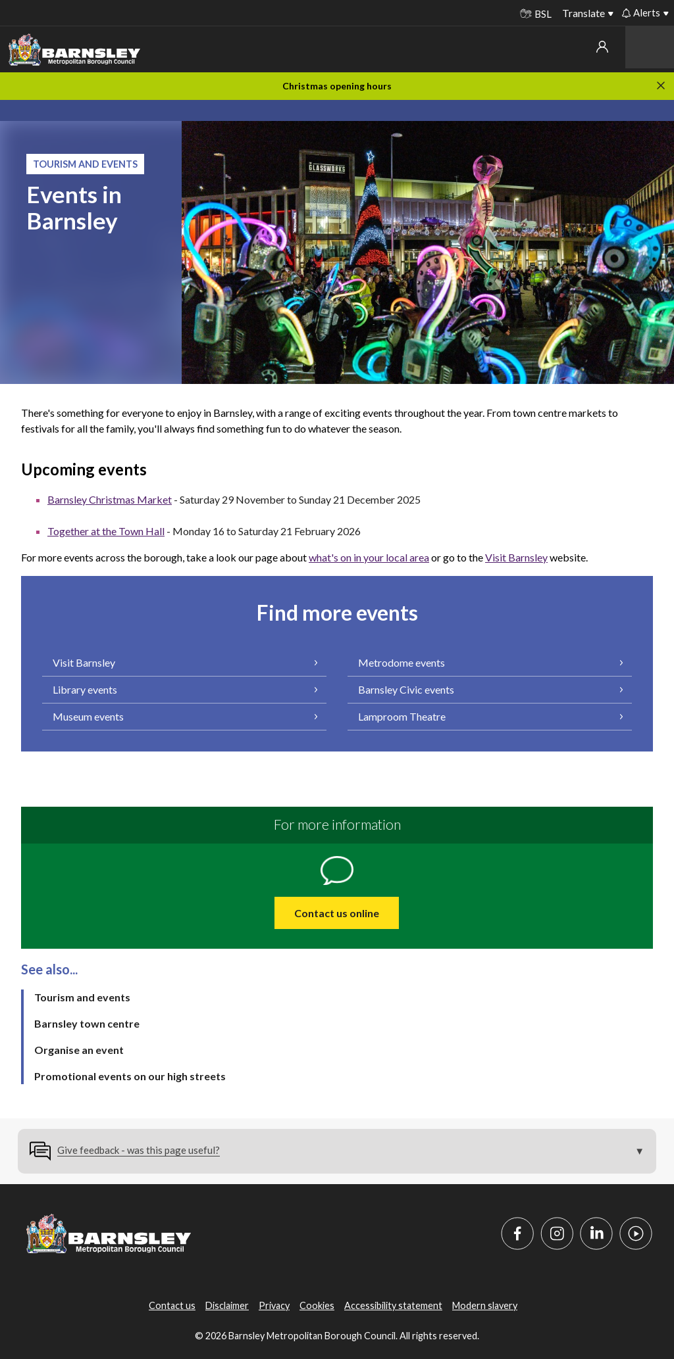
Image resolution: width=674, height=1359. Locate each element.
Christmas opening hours (337, 85)
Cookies (316, 1305)
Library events (85, 689)
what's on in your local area (369, 557)
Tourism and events (82, 997)
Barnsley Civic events (406, 689)
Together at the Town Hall (106, 531)
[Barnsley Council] (74, 50)
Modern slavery (484, 1305)
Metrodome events (401, 662)
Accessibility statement (393, 1305)
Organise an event (79, 1049)
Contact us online (336, 913)
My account (602, 47)
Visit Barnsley (516, 557)
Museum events (88, 716)
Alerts (641, 12)
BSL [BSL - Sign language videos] (536, 14)
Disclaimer (227, 1305)
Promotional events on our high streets (130, 1076)
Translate (583, 13)
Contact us (172, 1305)
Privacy (274, 1305)
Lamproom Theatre (402, 716)
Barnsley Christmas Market (109, 499)
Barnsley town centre (87, 1023)
